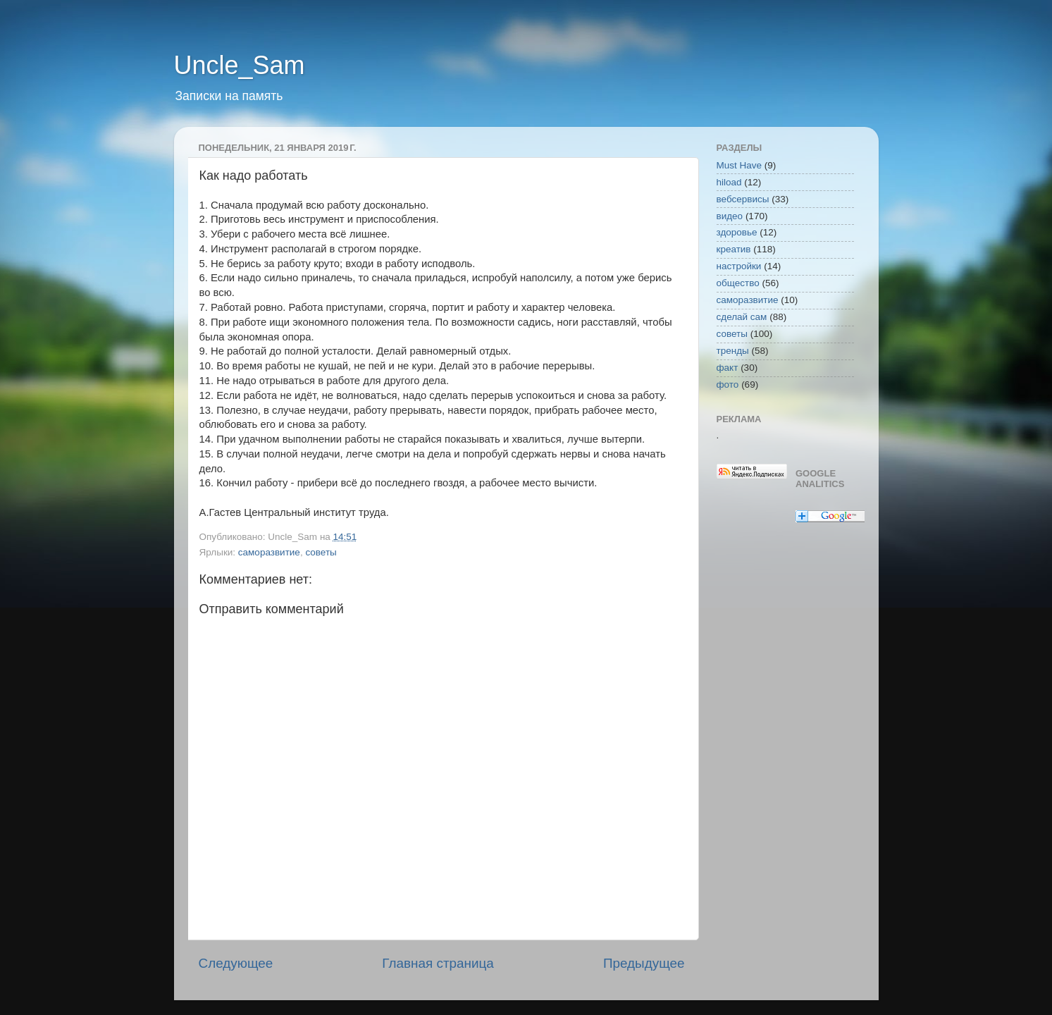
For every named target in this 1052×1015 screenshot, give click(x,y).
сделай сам (742, 317)
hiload (729, 182)
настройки (739, 266)
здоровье (737, 232)
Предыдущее (644, 963)
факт (727, 367)
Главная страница (438, 963)
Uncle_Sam (239, 65)
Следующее (236, 963)
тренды (733, 350)
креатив (734, 249)
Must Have (739, 165)
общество (738, 283)
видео (730, 216)
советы (320, 552)
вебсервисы (743, 199)
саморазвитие (269, 552)
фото (728, 384)
